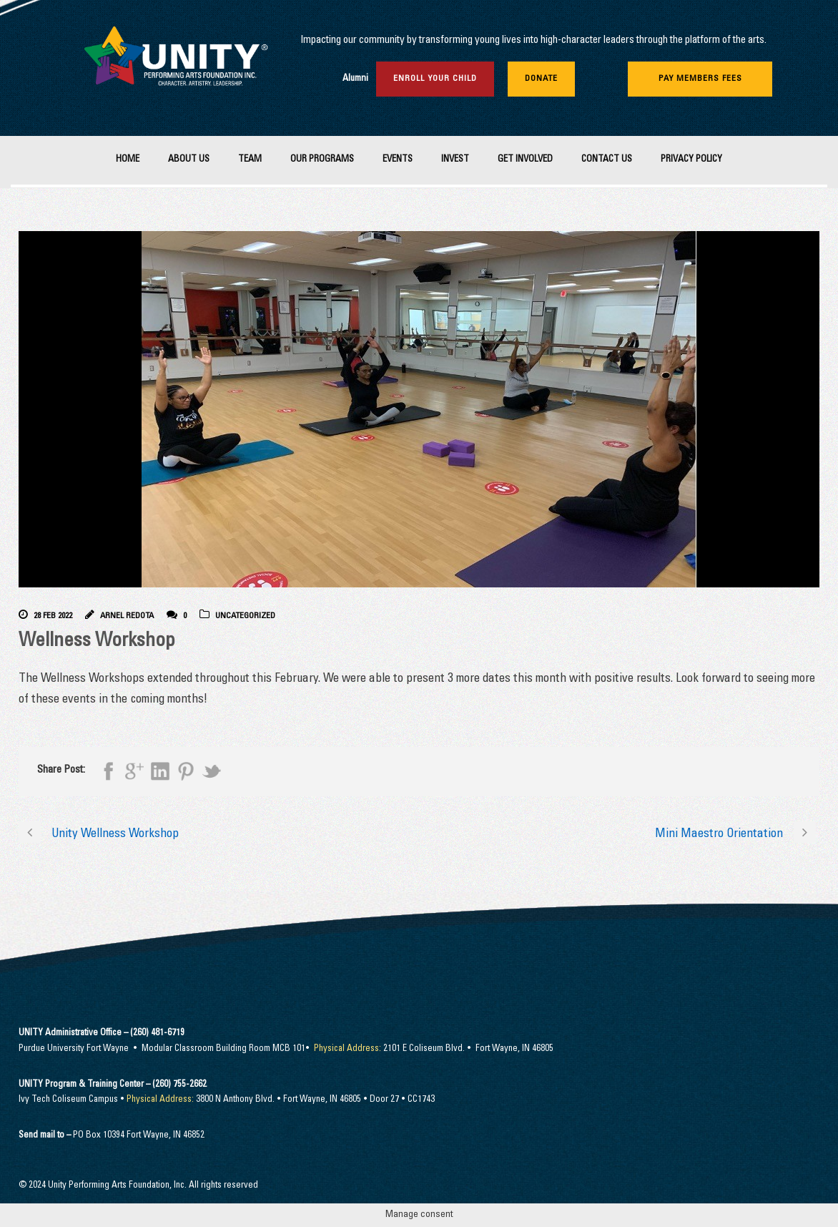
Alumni (355, 79)
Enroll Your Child (435, 78)
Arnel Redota (127, 616)
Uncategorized (245, 616)
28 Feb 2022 (53, 616)
